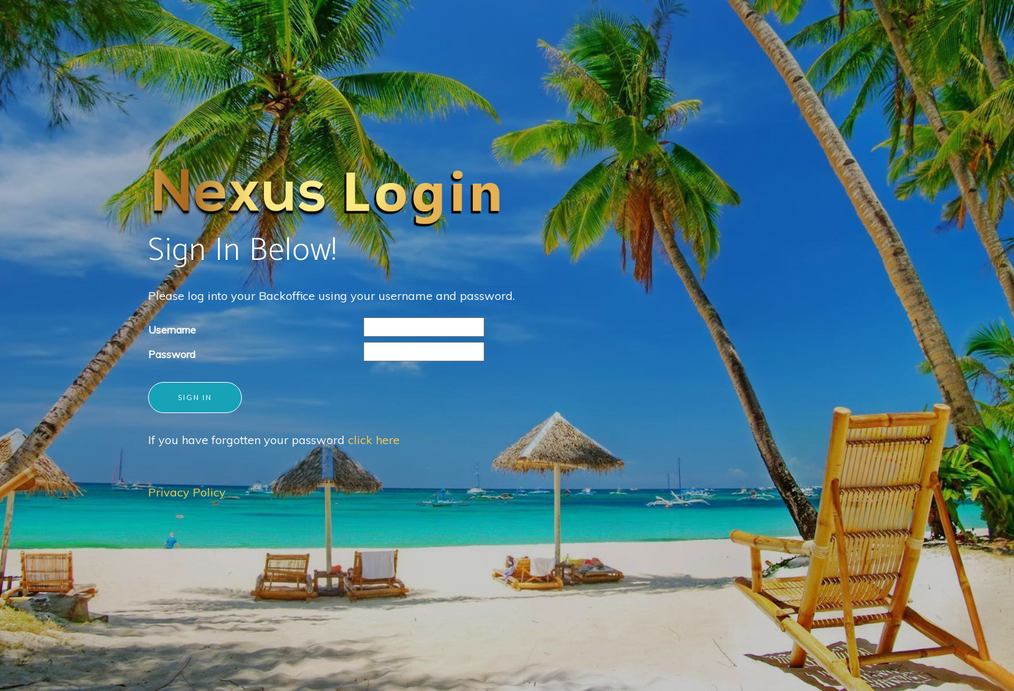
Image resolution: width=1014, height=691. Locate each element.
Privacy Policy (187, 492)
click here (374, 439)
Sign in (195, 397)
